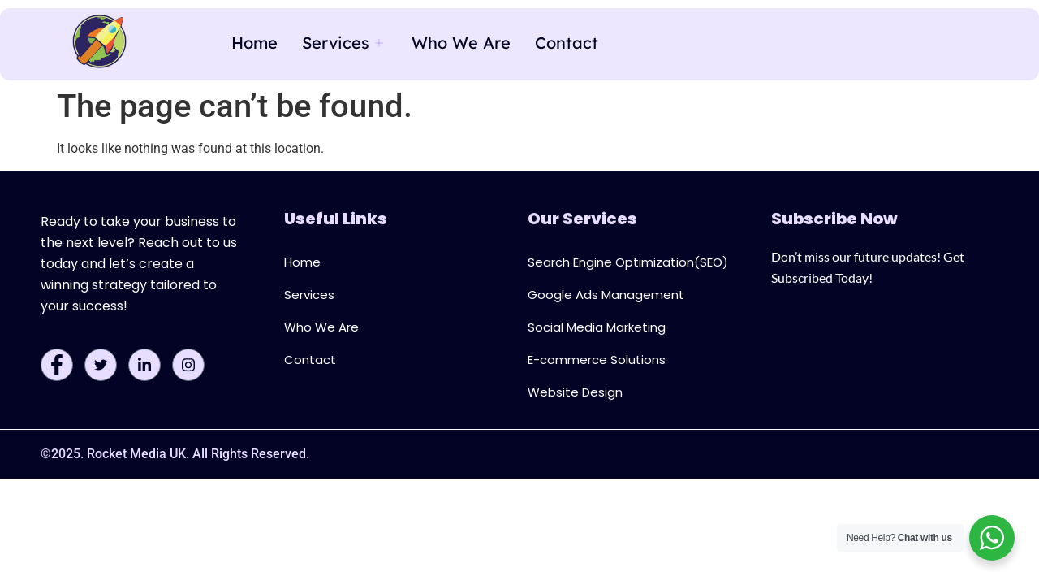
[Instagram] (188, 365)
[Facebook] (57, 365)
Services (344, 42)
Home (254, 42)
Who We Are (461, 42)
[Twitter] (100, 365)
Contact (566, 42)
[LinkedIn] (144, 365)
